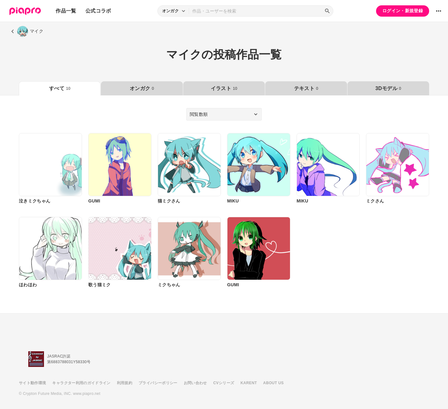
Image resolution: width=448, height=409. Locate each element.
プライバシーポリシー (158, 383)
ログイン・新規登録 (402, 10)
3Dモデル (388, 88)
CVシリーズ (223, 383)
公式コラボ (98, 10)
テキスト (306, 88)
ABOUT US (273, 383)
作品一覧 (66, 10)
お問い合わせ (195, 383)
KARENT (249, 383)
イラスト (224, 88)
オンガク (142, 88)
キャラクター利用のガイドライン (81, 383)
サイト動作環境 (32, 383)
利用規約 (124, 383)
